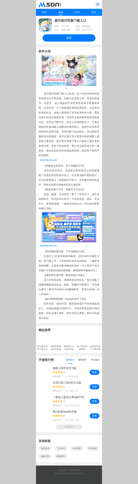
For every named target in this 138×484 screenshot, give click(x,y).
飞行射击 (61, 448)
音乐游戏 (92, 448)
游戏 (60, 12)
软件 (77, 12)
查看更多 (69, 427)
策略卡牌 (45, 456)
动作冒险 (76, 448)
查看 (69, 37)
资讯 (93, 12)
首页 (44, 12)
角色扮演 (45, 448)
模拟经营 (61, 456)
